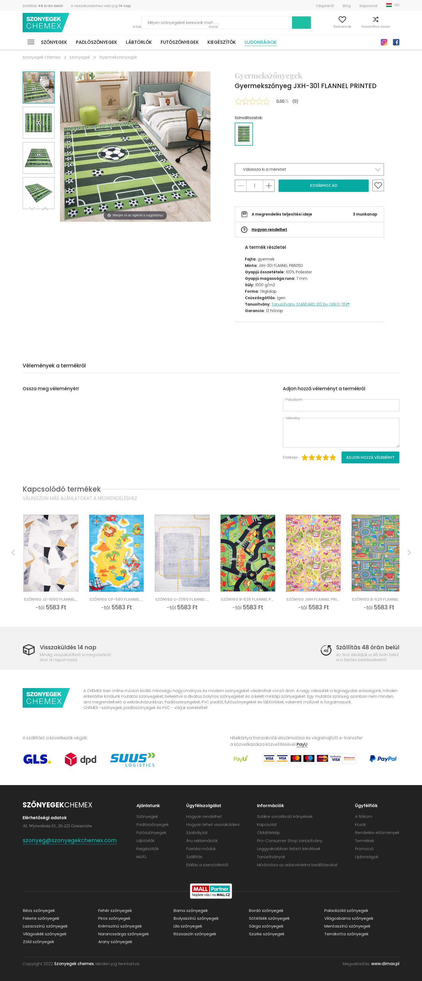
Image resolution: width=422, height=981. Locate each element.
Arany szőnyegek (115, 941)
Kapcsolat (368, 5)
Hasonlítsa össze (365, 26)
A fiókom (306, 26)
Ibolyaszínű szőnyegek (195, 918)
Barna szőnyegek (190, 910)
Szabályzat (197, 832)
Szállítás (43, 5)
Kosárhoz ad (323, 185)
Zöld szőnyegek (38, 941)
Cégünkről (325, 5)
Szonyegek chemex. (74, 963)
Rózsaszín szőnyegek (194, 933)
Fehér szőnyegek (115, 910)
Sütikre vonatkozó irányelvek (285, 816)
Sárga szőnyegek (266, 926)
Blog (347, 5)
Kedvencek (332, 26)
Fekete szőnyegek (41, 918)
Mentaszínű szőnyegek (347, 926)
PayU (302, 744)
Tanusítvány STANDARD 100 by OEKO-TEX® (311, 304)
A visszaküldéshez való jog (101, 5)
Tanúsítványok (271, 856)
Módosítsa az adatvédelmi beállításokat (297, 864)
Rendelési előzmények (377, 832)
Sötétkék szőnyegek (269, 918)
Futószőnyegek (180, 42)
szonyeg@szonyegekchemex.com (71, 840)
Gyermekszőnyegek (118, 57)
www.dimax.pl (385, 963)
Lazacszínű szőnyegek (45, 926)
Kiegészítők (222, 42)
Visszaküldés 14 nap (68, 647)
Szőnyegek (54, 42)
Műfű (141, 856)
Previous (44, 216)
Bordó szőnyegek (266, 910)
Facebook (396, 42)
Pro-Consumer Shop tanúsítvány (289, 840)
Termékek (364, 840)
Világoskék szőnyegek (44, 933)
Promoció (364, 848)
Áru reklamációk (202, 840)
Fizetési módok (201, 848)
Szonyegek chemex (46, 23)
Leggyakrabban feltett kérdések (289, 848)
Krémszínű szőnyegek (120, 926)
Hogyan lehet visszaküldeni (213, 824)
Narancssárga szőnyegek (123, 933)
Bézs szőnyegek (39, 910)
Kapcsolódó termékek (62, 489)
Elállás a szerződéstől (207, 864)
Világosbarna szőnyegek (348, 918)
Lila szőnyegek (187, 926)
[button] (309, 169)
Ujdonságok (261, 42)
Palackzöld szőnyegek (346, 910)
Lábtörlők (139, 42)
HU (397, 5)
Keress (276, 22)
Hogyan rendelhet (269, 229)
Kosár (394, 26)
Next (32, 216)
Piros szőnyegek (114, 918)
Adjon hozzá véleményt (370, 457)
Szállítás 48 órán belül (367, 647)
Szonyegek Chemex (41, 57)
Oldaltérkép (268, 832)
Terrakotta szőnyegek (346, 933)
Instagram (384, 42)
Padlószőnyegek (96, 42)
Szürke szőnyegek (266, 933)
